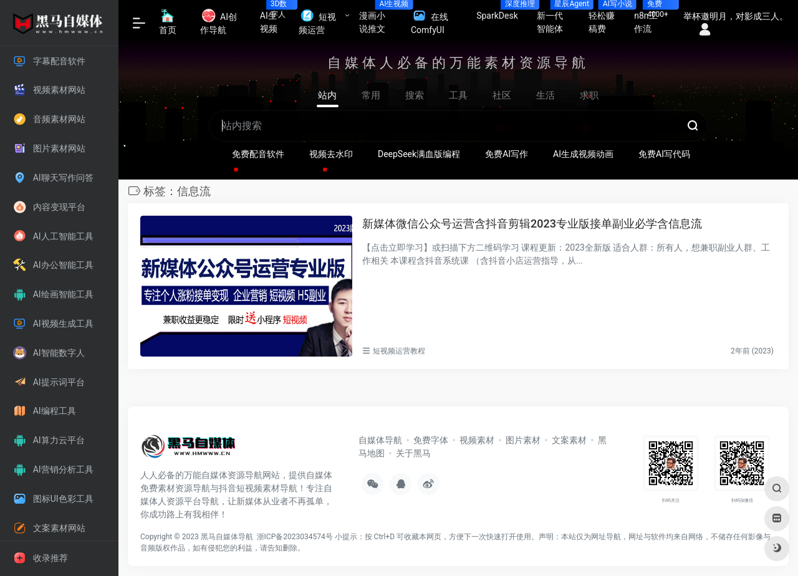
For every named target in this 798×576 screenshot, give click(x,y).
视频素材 (476, 440)
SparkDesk (501, 12)
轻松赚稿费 (607, 18)
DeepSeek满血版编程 (419, 154)
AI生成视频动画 (583, 154)
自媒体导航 (380, 440)
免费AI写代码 (664, 154)
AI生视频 (274, 18)
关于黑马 (413, 453)
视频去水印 (331, 154)
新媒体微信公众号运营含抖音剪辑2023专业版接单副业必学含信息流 (532, 223)
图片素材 (523, 440)
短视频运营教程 (399, 351)
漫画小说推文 (380, 18)
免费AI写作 (506, 154)
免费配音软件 (258, 154)
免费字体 (430, 440)
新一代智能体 (558, 18)
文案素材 (569, 440)
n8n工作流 (651, 18)
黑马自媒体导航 (227, 536)
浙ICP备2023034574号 (295, 536)
